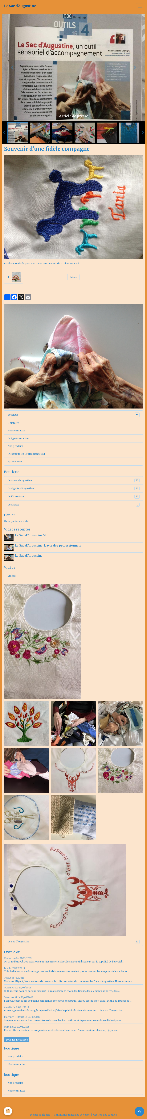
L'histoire (13, 422)
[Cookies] (8, 1111)
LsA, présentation (18, 438)
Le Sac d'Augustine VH (31, 535)
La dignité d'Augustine (74, 488)
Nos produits (15, 446)
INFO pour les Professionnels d (26, 453)
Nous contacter (16, 430)
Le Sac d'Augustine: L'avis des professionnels (48, 545)
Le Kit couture (74, 496)
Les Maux (74, 505)
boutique (13, 414)
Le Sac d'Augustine (29, 555)
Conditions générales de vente (72, 1114)
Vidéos (12, 575)
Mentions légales (40, 1114)
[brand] (20, 6)
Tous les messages (17, 1039)
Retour (73, 277)
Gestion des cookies (105, 1114)
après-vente (15, 461)
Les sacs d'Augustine (74, 480)
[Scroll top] (139, 1111)
